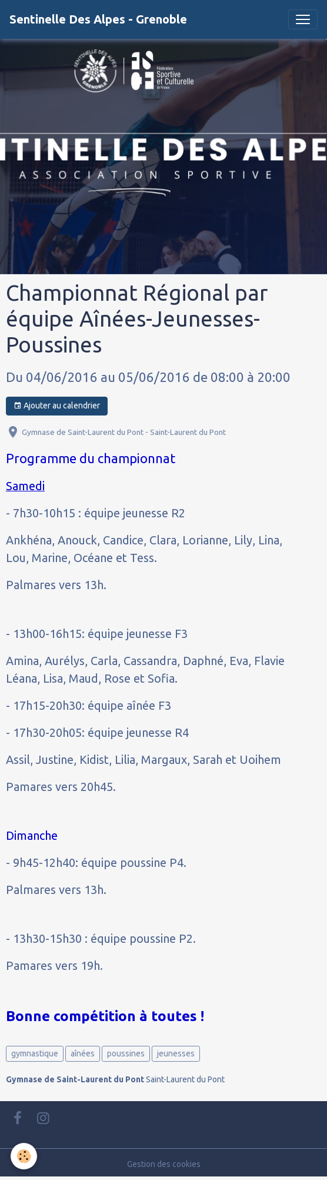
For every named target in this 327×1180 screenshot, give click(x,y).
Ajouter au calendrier (57, 406)
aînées (83, 1053)
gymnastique (34, 1053)
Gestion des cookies (164, 1164)
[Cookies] (24, 1156)
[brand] (98, 19)
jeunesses (176, 1053)
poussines (126, 1053)
